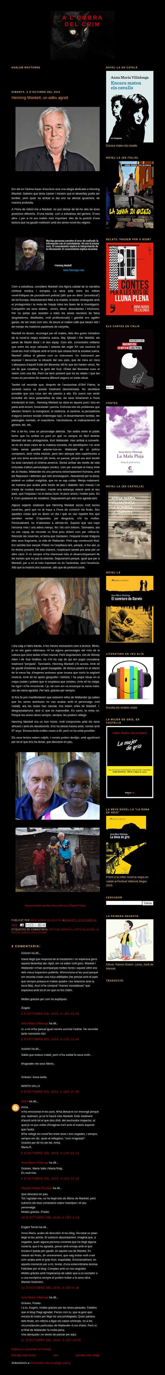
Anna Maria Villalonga (34, 1023)
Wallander (39, 932)
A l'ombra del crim (82, 20)
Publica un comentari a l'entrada (31, 1349)
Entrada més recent (24, 1355)
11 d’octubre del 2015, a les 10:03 (51, 1340)
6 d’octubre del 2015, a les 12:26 (50, 1013)
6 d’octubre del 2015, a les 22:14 (50, 1153)
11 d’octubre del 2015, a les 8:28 (50, 1287)
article (54, 929)
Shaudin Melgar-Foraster (36, 1188)
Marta (24, 1101)
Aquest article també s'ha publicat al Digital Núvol (55, 905)
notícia (80, 929)
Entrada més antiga (87, 1355)
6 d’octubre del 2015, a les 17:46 (50, 1091)
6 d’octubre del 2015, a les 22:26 (50, 1178)
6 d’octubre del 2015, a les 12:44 (50, 1039)
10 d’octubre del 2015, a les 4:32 (50, 1217)
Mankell (67, 929)
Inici (55, 1355)
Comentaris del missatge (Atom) (51, 1363)
